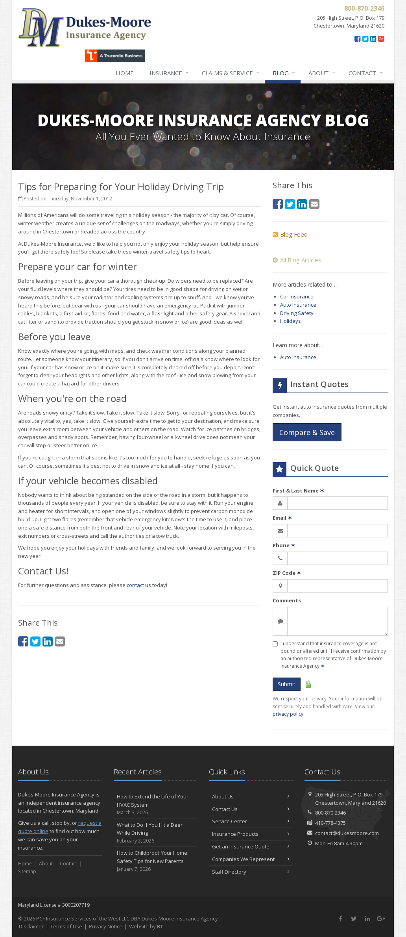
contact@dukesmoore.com (347, 833)
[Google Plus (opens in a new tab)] (381, 38)
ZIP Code (287, 572)
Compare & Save (307, 432)
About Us (251, 796)
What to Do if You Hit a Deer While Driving (155, 833)
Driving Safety (297, 313)
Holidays (290, 320)
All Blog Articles (297, 260)
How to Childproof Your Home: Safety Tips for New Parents (155, 861)
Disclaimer (31, 926)
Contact (366, 73)
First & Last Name (298, 490)
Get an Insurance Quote (251, 846)
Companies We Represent (251, 859)
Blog (284, 73)
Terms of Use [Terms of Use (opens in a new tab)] (66, 926)
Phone (284, 545)
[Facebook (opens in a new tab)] (357, 38)
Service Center (251, 821)
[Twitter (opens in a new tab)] (365, 38)
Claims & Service (231, 73)
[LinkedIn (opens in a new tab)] (373, 38)
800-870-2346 (330, 812)
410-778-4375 (330, 822)
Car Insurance (297, 296)
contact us (139, 585)
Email (282, 517)
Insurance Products (251, 833)
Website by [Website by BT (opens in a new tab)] (146, 926)
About (322, 73)
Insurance (169, 73)
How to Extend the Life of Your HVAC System (155, 805)
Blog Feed (290, 234)
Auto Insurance (298, 304)
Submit (286, 684)
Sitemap (27, 871)
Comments (287, 600)
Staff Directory (251, 871)
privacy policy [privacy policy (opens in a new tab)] (288, 714)
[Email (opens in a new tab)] (60, 641)
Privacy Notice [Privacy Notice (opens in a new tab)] (105, 926)
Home (125, 73)
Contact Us (251, 809)
